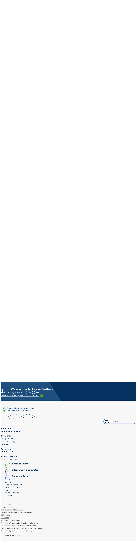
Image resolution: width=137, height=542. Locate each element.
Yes (29, 392)
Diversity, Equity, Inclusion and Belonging (17, 531)
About (8, 482)
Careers (8, 490)
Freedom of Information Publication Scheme (19, 523)
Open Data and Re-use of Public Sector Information (22, 528)
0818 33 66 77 (7, 452)
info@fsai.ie (11, 459)
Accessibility (6, 505)
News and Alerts (12, 487)
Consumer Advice (20, 476)
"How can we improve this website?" (20, 395)
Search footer (108, 421)
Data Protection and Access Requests (16, 512)
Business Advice (19, 464)
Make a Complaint (13, 485)
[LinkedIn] (8, 416)
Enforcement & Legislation (25, 470)
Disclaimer (5, 518)
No (37, 392)
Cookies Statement (9, 507)
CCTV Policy (6, 515)
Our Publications (12, 493)
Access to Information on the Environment (18, 526)
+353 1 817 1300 (11, 456)
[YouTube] (28, 416)
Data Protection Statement (12, 510)
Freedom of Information (11, 520)
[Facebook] (15, 416)
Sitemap (9, 495)
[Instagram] (34, 416)
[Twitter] (21, 416)
